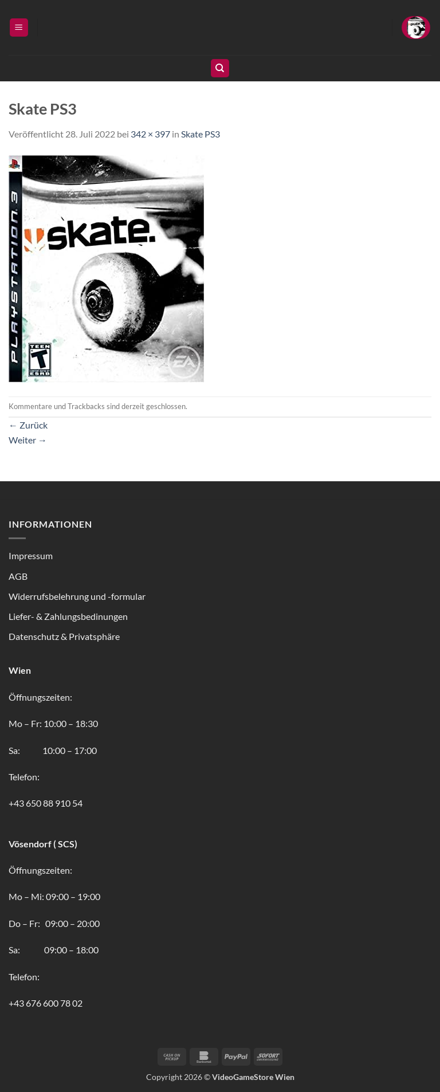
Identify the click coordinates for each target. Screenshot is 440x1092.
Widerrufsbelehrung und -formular (77, 596)
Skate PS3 (200, 133)
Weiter (28, 439)
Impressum (31, 555)
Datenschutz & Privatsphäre (64, 636)
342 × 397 (150, 133)
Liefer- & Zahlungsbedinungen (68, 616)
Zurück (28, 424)
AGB (18, 576)
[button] (19, 27)
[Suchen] (220, 68)
